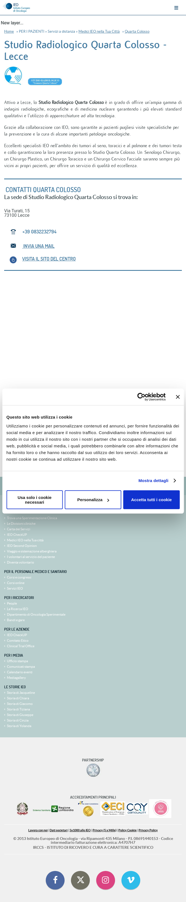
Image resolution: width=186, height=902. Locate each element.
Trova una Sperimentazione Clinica (32, 518)
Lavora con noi (38, 830)
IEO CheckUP (17, 534)
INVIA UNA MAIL (38, 246)
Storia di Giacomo (20, 703)
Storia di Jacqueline (21, 692)
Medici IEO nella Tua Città (99, 31)
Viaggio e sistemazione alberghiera (32, 551)
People (12, 603)
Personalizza (93, 499)
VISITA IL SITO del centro (49, 259)
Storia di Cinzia (18, 720)
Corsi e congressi (19, 577)
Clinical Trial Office (20, 646)
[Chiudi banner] (178, 397)
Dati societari (59, 830)
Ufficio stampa (17, 661)
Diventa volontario (20, 562)
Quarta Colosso (137, 31)
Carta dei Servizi (18, 529)
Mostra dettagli (153, 480)
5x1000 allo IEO (80, 830)
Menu (176, 7)
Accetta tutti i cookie (151, 499)
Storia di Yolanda (19, 726)
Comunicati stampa (21, 666)
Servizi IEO (15, 588)
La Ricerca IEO (17, 609)
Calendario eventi (19, 672)
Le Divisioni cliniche (21, 523)
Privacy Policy (148, 830)
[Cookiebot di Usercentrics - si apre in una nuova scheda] (141, 397)
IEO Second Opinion (22, 545)
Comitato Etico (18, 640)
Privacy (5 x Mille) (104, 830)
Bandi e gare (16, 620)
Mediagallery (16, 677)
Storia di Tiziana (18, 709)
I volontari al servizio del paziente (31, 557)
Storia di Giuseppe (20, 715)
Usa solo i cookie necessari (34, 499)
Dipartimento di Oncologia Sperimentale (36, 614)
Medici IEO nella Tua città (25, 540)
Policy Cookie (127, 830)
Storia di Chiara (18, 698)
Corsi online (15, 583)
